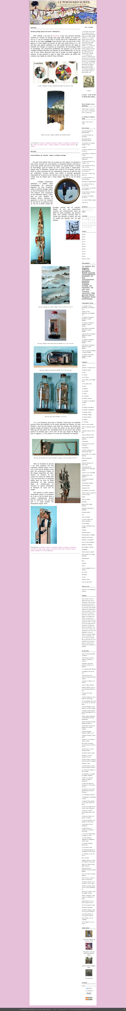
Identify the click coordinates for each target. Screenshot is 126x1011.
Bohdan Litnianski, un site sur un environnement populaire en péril (88, 689)
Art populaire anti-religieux (88, 407)
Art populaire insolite (86, 412)
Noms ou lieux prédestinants (88, 542)
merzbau (60, 549)
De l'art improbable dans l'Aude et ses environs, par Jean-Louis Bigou (89, 702)
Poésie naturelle (88, 273)
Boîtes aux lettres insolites (87, 424)
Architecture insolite (86, 370)
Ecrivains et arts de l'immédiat (88, 472)
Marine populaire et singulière (88, 535)
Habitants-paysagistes (86, 270)
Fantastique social (86, 488)
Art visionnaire (85, 422)
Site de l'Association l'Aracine (88, 905)
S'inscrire (89, 988)
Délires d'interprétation (87, 458)
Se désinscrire (89, 990)
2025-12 (83, 239)
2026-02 (83, 234)
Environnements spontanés (88, 275)
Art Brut (84, 372)
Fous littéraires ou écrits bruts (88, 490)
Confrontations (85, 441)
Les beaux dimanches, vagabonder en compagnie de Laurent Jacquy (88, 839)
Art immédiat (85, 388)
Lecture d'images (85, 523)
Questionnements (85, 558)
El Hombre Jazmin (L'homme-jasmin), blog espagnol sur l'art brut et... (88, 712)
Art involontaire (85, 396)
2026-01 (83, 236)
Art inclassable (85, 391)
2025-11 (83, 241)
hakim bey (73, 144)
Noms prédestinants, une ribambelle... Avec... (88, 307)
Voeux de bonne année (87, 582)
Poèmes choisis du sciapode (88, 552)
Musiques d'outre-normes (87, 537)
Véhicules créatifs (86, 579)
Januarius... (84, 147)
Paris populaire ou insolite (87, 547)
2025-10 (83, 244)
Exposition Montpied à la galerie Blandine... (88, 319)
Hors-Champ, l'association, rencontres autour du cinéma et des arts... (88, 745)
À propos (89, 90)
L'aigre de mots (85, 334)
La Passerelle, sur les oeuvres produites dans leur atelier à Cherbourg (88, 790)
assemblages (55, 144)
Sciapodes (84, 563)
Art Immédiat (87, 287)
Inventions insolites (86, 512)
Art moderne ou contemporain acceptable (47, 143)
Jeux (83, 514)
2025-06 (83, 254)
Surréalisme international (87, 907)
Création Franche (85, 285)
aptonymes (86, 293)
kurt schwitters (54, 549)
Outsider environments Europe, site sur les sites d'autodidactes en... (88, 887)
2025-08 (83, 249)
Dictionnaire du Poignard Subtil (89, 181)
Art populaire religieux (87, 414)
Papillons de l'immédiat (87, 544)
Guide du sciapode (86, 499)
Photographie (85, 549)
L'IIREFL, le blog (86, 763)
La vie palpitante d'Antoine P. (88, 794)
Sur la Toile (84, 572)
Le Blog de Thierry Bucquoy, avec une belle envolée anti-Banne (88, 803)
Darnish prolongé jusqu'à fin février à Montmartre (45, 31)
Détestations (84, 460)
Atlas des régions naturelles (88, 685)
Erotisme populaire (86, 485)
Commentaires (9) (74, 143)
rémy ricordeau (86, 290)
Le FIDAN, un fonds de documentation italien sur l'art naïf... (88, 812)
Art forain (84, 386)
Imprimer (50, 550)
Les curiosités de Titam (87, 847)
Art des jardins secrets (87, 383)
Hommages (84, 501)
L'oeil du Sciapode (86, 517)
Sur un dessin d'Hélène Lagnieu (89, 200)
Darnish (83, 311)
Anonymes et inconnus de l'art (88, 367)
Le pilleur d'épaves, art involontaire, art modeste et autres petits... (88, 830)
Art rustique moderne (86, 417)
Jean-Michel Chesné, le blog (88, 753)
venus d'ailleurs (40, 144)
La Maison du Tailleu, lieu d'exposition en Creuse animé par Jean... (88, 785)
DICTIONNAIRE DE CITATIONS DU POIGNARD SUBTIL (88, 469)
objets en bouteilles (66, 549)
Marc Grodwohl (85, 857)
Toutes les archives (86, 258)
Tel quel (83, 577)
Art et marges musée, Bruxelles (89, 669)
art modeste (86, 266)
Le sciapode (84, 306)
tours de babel (44, 550)
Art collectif (84, 374)
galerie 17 (46, 144)
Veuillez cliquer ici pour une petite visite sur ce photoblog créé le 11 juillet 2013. (88, 110)
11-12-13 (56, 36)
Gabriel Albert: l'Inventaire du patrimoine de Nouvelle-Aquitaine (88, 727)
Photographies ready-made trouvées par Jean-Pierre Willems (89, 953)
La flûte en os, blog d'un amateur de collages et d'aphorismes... (87, 779)
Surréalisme (84, 574)
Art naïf (83, 405)
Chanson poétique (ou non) (88, 434)
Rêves (83, 560)
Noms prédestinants (89, 298)
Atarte (83, 350)
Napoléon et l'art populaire (88, 539)
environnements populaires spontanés (88, 281)
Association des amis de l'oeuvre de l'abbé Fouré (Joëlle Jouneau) (89, 677)
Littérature (84, 530)
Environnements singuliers (87, 483)
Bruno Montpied (88, 296)
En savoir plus (87, 1009)
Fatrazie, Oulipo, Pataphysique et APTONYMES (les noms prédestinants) (88, 718)
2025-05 (83, 256)
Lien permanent (66, 143)
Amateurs (84, 365)
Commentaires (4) (34, 549)
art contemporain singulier (64, 144)
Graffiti (83, 497)
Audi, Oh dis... (85, 202)
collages (50, 144)
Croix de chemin (88, 978)
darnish (35, 144)
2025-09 (83, 246)
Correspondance (85, 447)
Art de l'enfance (85, 377)
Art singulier (88, 267)
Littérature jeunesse (86, 532)
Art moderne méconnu (87, 398)
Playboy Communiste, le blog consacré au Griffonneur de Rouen (88, 897)
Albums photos (85, 928)
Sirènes (83, 565)
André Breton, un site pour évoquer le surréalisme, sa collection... (88, 659)
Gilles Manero (85, 328)
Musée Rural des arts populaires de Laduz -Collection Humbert (89, 870)
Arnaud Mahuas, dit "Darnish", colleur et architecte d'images (48, 155)
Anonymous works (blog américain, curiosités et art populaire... (87, 665)
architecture (48, 549)
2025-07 (83, 251)
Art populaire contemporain (88, 409)
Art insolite (84, 393)
